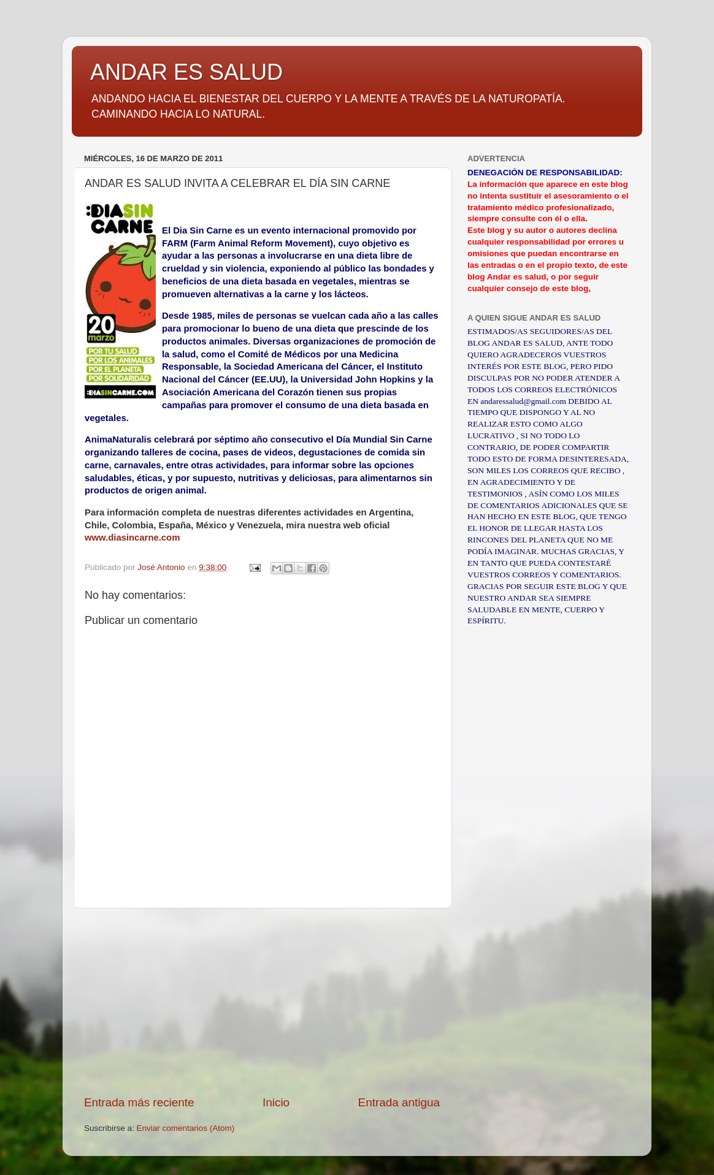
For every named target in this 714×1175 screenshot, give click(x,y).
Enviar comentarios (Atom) (186, 1128)
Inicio (276, 1102)
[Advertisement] (262, 1001)
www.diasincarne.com (132, 537)
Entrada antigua (399, 1102)
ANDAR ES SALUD (186, 72)
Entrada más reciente (139, 1102)
